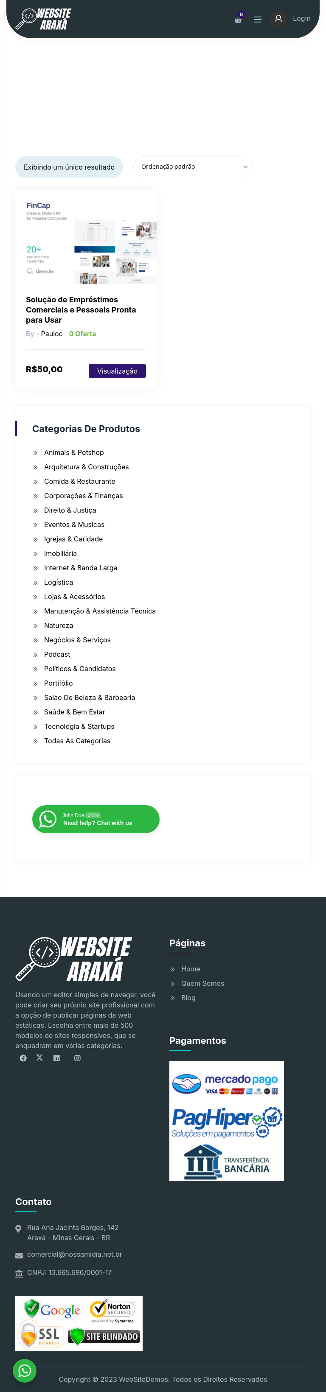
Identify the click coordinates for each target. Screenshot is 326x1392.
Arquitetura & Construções (86, 467)
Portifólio (58, 683)
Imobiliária (60, 553)
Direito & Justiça (70, 510)
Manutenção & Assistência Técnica (100, 611)
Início (72, 96)
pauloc (51, 333)
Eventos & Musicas (74, 524)
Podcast (57, 654)
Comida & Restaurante (79, 481)
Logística (58, 582)
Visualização (117, 371)
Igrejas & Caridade (73, 539)
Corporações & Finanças (83, 495)
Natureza (58, 625)
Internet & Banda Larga (81, 567)
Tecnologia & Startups (79, 726)
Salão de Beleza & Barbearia (89, 697)
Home (190, 969)
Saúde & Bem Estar (74, 712)
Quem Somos (202, 983)
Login (290, 18)
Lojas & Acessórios (74, 596)
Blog (188, 997)
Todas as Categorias (77, 740)
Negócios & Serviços (77, 640)
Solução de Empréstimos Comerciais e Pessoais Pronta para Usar (81, 309)
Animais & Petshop (74, 452)
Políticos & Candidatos (80, 668)
